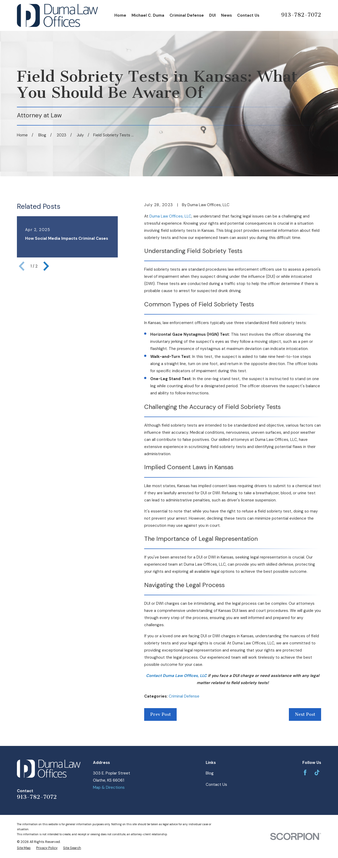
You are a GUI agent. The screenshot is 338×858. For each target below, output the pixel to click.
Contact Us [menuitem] (248, 15)
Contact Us (216, 784)
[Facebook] (305, 772)
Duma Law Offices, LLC (170, 216)
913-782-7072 (301, 14)
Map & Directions (109, 787)
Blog (210, 773)
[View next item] (46, 266)
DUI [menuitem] (212, 15)
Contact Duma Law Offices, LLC (176, 675)
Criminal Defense (184, 696)
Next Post (305, 714)
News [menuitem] (226, 15)
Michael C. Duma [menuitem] (148, 15)
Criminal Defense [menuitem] (187, 15)
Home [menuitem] (120, 15)
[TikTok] (317, 772)
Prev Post (160, 714)
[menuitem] (24, 848)
